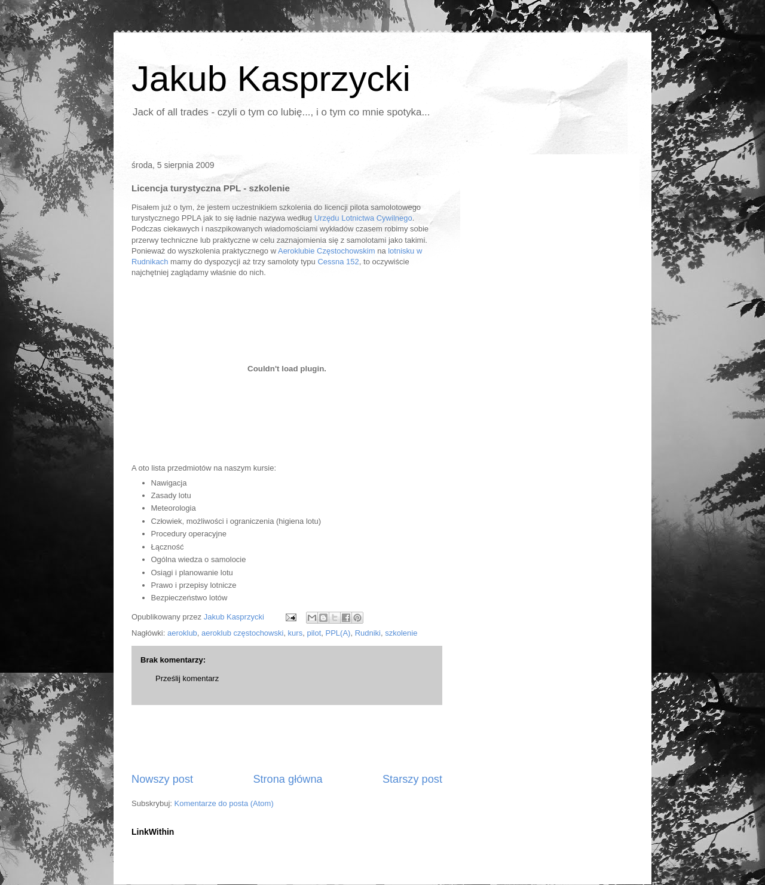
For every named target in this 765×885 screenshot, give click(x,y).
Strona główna (287, 779)
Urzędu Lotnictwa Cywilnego (363, 217)
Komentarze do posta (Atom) (224, 803)
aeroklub (182, 632)
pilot (314, 632)
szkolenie (401, 632)
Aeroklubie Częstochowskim (326, 250)
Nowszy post (162, 779)
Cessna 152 (338, 261)
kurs (295, 632)
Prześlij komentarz (187, 678)
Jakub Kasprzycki (271, 79)
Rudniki (368, 632)
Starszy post (412, 779)
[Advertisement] (287, 738)
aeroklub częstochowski (242, 632)
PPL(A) (338, 632)
